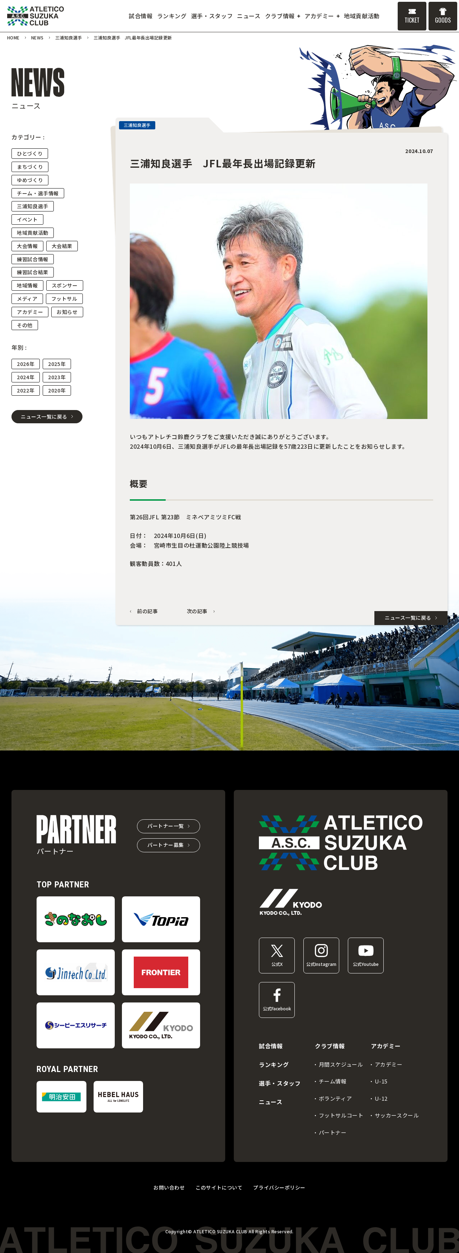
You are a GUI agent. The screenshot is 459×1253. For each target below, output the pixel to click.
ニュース (271, 1101)
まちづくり (30, 166)
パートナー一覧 (165, 825)
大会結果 (62, 245)
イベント (27, 219)
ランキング (274, 1064)
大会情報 (27, 245)
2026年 (25, 363)
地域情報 (27, 285)
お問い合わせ (169, 1187)
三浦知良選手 (32, 206)
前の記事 (147, 611)
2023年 (57, 377)
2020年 (57, 390)
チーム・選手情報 (38, 193)
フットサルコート (341, 1115)
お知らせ (67, 311)
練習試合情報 (32, 259)
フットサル (64, 298)
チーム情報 (333, 1081)
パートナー (333, 1132)
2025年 (57, 363)
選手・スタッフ (280, 1083)
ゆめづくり (30, 180)
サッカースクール (397, 1115)
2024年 (25, 377)
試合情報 (271, 1046)
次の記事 (197, 611)
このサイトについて (218, 1187)
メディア (27, 298)
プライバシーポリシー (279, 1187)
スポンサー (65, 285)
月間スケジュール (341, 1064)
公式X (277, 964)
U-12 (381, 1098)
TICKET (412, 20)
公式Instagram (321, 964)
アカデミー (30, 311)
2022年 (25, 390)
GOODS (443, 20)
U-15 (381, 1081)
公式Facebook (277, 1008)
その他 (25, 325)
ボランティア (335, 1098)
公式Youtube (366, 964)
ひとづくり (30, 153)
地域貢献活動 (32, 232)
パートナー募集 (165, 844)
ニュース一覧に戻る (44, 416)
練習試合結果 (32, 272)
